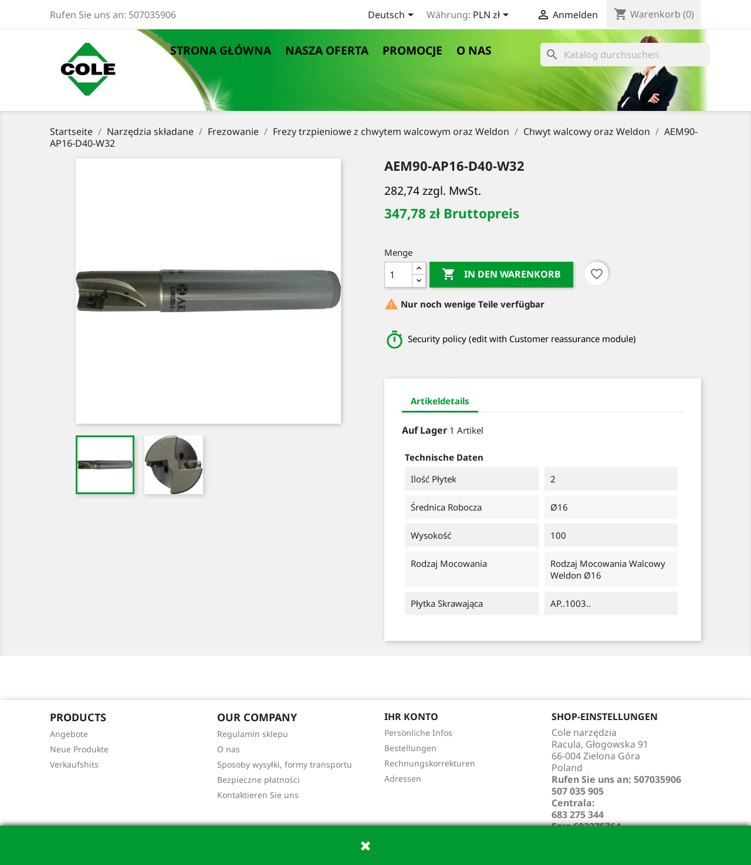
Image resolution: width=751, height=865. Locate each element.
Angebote (69, 733)
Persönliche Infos (418, 732)
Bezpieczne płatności (258, 779)
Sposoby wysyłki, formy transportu (284, 764)
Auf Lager (424, 430)
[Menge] (398, 275)
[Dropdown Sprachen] (393, 16)
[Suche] (625, 54)
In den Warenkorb (501, 274)
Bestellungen (410, 748)
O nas (474, 50)
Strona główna (220, 50)
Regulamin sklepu (252, 733)
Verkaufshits (74, 764)
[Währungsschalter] (493, 16)
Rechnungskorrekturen (429, 763)
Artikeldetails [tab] (440, 401)
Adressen (402, 778)
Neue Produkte (79, 749)
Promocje (412, 50)
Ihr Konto (411, 716)
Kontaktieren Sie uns (258, 794)
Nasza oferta (326, 50)
